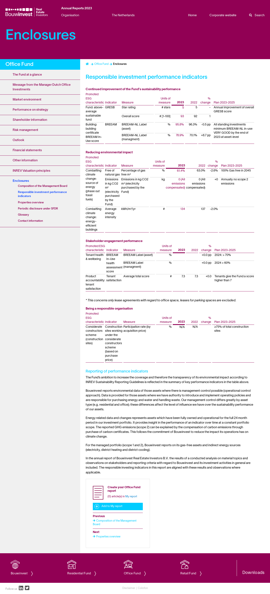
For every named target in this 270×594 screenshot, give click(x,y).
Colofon (143, 588)
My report (131, 496)
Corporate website (222, 15)
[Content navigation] (40, 306)
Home (192, 15)
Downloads (253, 573)
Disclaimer (128, 588)
